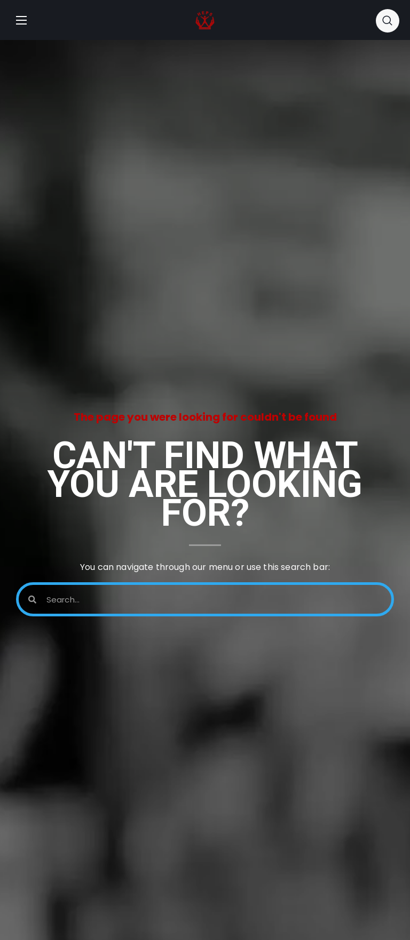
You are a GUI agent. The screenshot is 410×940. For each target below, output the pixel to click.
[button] (387, 20)
